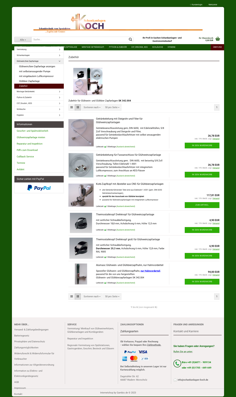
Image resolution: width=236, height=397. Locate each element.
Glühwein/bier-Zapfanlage (27, 61)
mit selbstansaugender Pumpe (34, 71)
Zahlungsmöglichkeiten (26, 347)
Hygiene (20, 115)
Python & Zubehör (24, 97)
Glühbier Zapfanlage (29, 81)
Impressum (20, 388)
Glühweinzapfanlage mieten (31, 137)
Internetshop (106, 392)
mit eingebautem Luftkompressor (36, 76)
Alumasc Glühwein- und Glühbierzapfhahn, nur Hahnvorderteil (129, 265)
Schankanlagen (23, 55)
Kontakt (18, 394)
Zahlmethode (154, 345)
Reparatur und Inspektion (29, 143)
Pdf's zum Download (27, 150)
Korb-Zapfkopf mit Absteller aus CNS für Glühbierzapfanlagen (130, 183)
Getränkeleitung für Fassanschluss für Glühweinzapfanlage (128, 154)
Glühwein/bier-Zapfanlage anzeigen (37, 66)
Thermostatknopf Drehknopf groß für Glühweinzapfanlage (128, 239)
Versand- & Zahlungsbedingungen (31, 329)
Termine (21, 163)
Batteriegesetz (21, 335)
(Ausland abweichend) (125, 147)
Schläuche (21, 109)
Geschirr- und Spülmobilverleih (32, 130)
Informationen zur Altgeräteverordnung (34, 364)
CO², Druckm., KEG (24, 103)
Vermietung (21, 49)
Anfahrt (20, 169)
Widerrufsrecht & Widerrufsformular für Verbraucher (34, 356)
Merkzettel (212, 5)
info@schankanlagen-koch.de (193, 379)
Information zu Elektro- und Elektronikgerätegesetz (28, 373)
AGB (16, 382)
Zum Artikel (202, 205)
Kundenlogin (196, 5)
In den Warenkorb (202, 145)
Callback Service (25, 156)
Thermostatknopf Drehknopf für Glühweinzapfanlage (125, 214)
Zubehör (23, 86)
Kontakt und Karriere (186, 331)
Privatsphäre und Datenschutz (29, 341)
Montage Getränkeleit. (26, 91)
